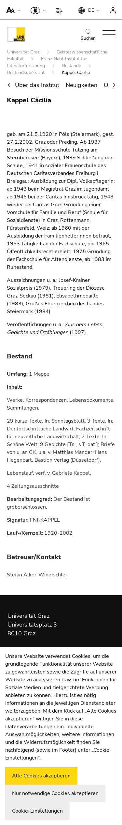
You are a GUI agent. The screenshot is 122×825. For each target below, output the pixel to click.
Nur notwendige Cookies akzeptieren (55, 793)
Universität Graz (24, 52)
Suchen (88, 35)
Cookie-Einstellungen (37, 811)
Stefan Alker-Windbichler (37, 574)
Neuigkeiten (81, 85)
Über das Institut (37, 85)
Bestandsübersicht (26, 72)
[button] (12, 10)
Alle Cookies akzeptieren (41, 775)
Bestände (72, 66)
